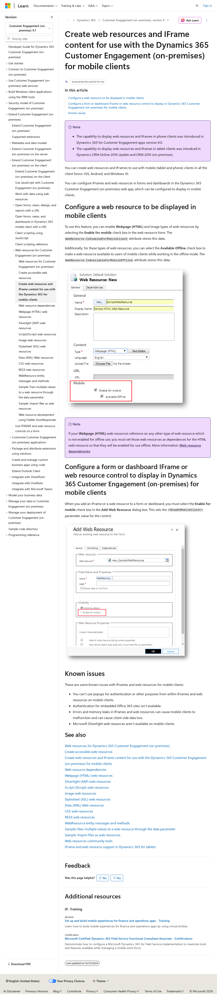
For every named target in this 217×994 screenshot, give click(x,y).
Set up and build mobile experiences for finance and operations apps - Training (117, 921)
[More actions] (206, 20)
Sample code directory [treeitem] (23, 529)
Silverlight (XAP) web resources (88, 781)
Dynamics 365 (86, 20)
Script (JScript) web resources (87, 787)
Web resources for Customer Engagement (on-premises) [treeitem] (37, 264)
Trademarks (174, 991)
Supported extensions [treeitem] (26, 137)
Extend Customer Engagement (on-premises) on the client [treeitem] (35, 174)
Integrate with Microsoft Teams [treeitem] (32, 489)
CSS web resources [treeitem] (31, 363)
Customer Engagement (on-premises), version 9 (133, 20)
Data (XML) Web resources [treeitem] (36, 357)
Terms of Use (153, 991)
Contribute (74, 991)
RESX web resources (80, 817)
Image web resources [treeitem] (32, 340)
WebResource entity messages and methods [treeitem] (34, 378)
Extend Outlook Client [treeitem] (26, 471)
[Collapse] (51, 17)
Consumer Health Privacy (120, 991)
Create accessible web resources (89, 751)
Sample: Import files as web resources (92, 835)
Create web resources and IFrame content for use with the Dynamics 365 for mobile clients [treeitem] (37, 292)
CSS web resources (79, 811)
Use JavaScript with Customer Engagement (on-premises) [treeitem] (34, 185)
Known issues (77, 113)
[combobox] (29, 28)
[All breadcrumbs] (68, 20)
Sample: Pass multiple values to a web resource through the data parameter (120, 829)
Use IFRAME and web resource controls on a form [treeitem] (35, 428)
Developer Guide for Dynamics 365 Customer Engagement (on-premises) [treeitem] (31, 52)
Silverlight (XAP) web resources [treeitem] (32, 325)
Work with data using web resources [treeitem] (32, 196)
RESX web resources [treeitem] (32, 370)
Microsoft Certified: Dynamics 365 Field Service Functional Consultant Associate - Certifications (128, 938)
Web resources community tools (89, 841)
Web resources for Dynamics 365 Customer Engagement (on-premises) (117, 745)
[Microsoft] (8, 5)
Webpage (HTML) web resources (89, 775)
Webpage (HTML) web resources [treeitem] (33, 314)
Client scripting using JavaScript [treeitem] (29, 235)
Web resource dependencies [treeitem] (37, 305)
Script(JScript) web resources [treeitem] (37, 334)
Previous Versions (36, 991)
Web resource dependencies (85, 769)
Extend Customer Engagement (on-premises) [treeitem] (31, 128)
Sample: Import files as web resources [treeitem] (36, 406)
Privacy (91, 991)
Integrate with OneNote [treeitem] (27, 483)
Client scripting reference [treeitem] (31, 244)
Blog (56, 991)
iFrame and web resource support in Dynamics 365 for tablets (110, 847)
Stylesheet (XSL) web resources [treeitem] (32, 349)
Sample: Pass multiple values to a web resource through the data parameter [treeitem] (37, 392)
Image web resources (80, 793)
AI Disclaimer (11, 991)
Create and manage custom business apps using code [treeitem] (30, 462)
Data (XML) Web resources (84, 805)
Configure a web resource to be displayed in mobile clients (106, 98)
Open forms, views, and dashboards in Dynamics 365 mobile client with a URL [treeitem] (34, 221)
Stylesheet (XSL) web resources (87, 799)
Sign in (207, 5)
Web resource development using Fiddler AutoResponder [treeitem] (37, 417)
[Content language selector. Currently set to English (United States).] (22, 981)
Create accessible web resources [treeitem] (33, 275)
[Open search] (197, 6)
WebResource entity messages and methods (97, 823)
